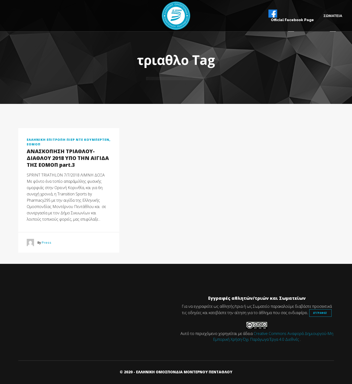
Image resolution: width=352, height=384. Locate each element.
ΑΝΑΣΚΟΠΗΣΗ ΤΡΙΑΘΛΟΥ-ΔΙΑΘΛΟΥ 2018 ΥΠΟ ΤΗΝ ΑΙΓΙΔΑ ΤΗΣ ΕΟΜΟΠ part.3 (68, 158)
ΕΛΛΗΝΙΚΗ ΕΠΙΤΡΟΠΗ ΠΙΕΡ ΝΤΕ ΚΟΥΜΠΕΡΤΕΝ (68, 139)
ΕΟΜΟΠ (34, 144)
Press (47, 242)
